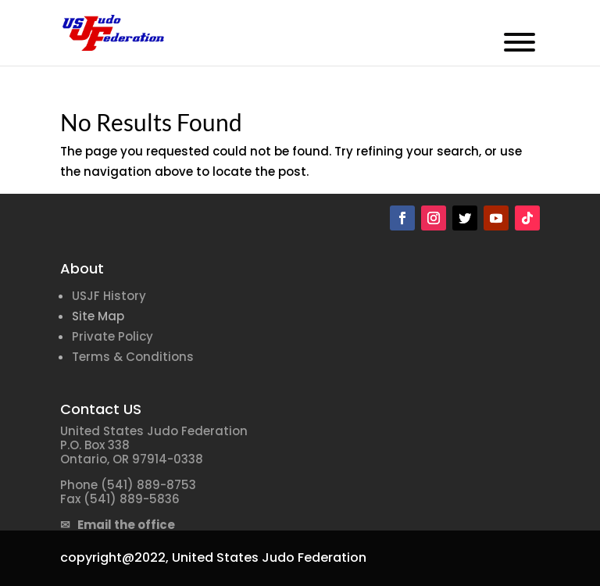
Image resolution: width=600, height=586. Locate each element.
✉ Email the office (117, 524)
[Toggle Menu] (519, 42)
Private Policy (112, 336)
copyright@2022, (114, 557)
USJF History (109, 296)
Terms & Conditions (133, 356)
